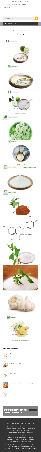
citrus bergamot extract (30, 434)
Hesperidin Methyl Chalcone (12, 445)
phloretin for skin (13, 446)
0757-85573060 (7, 7)
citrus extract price (16, 425)
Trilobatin (20, 259)
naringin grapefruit (13, 437)
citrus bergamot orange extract (17, 432)
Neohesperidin (20, 58)
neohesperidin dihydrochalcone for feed (26, 448)
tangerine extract (9, 448)
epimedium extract (28, 443)
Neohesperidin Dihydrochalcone (20, 83)
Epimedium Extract (20, 209)
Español (26, 1)
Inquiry (33, 410)
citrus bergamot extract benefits (28, 445)
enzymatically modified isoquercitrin (20, 430)
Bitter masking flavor (20, 184)
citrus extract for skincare (13, 423)
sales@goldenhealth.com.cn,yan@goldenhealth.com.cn (16, 4)
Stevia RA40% (20, 284)
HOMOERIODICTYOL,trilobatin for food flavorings (20, 234)
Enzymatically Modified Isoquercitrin (20, 334)
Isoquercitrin (12, 373)
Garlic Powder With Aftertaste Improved (20, 309)
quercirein (29, 432)
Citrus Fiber (20, 158)
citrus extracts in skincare (29, 428)
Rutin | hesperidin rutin (20, 133)
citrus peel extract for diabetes (13, 428)
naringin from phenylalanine (15, 443)
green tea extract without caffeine (15, 439)
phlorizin (9, 425)
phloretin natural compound (25, 446)
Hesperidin (12, 353)
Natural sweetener (29, 439)
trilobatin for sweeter (27, 436)
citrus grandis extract (29, 427)
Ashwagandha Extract (15, 363)
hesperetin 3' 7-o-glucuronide (14, 427)
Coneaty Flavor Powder (15, 393)
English (14, 1)
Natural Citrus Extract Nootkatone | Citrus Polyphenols (23, 383)
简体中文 (20, 1)
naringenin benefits (27, 441)
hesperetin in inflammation (27, 423)
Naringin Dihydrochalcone (20, 108)
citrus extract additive (15, 441)
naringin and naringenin (14, 436)
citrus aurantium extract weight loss (14, 434)
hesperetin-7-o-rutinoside (26, 437)
